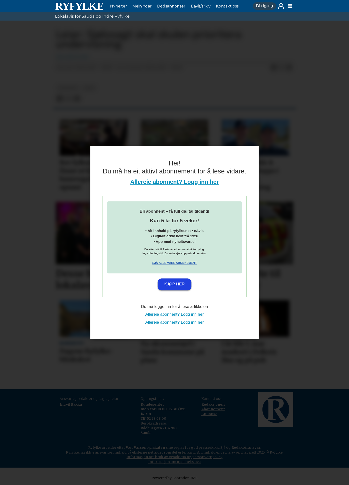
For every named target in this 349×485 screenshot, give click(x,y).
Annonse (209, 414)
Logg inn (281, 6)
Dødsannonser (171, 6)
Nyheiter (118, 6)
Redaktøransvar (245, 447)
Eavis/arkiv (201, 6)
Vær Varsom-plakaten (145, 447)
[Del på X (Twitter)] (281, 67)
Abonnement (213, 409)
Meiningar (142, 6)
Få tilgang (264, 6)
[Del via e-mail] (289, 67)
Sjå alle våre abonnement (174, 263)
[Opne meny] (290, 6)
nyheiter (67, 88)
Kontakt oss (227, 6)
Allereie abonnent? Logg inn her (174, 182)
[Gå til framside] (79, 6)
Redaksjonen (213, 404)
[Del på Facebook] (273, 67)
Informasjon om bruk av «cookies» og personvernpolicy (174, 457)
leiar (89, 88)
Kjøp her (174, 284)
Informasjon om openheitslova (174, 462)
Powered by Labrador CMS (174, 478)
